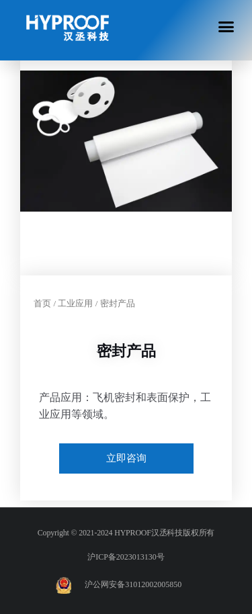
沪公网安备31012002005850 (133, 584)
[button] (226, 26)
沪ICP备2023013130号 (126, 557)
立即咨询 (126, 458)
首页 (42, 303)
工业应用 (75, 303)
